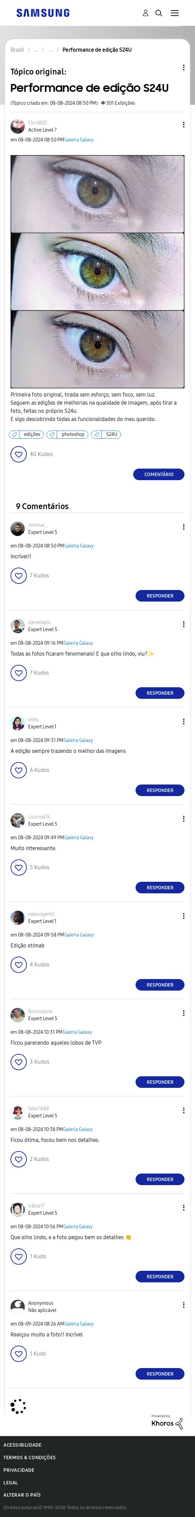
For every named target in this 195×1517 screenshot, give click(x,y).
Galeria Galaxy (79, 140)
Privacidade (19, 1470)
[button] (172, 124)
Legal (10, 1483)
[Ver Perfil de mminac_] (38, 525)
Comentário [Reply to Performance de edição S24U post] (159, 474)
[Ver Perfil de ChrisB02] (37, 123)
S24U (111, 434)
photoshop (73, 434)
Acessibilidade (22, 1445)
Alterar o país (22, 1495)
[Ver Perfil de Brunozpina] (40, 1011)
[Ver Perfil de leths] (33, 720)
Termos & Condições (29, 1458)
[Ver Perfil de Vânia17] (36, 1206)
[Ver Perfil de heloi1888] (38, 1109)
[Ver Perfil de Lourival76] (39, 817)
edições (32, 434)
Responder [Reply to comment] (160, 596)
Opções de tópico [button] (172, 67)
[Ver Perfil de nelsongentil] (41, 914)
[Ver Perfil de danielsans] (39, 622)
